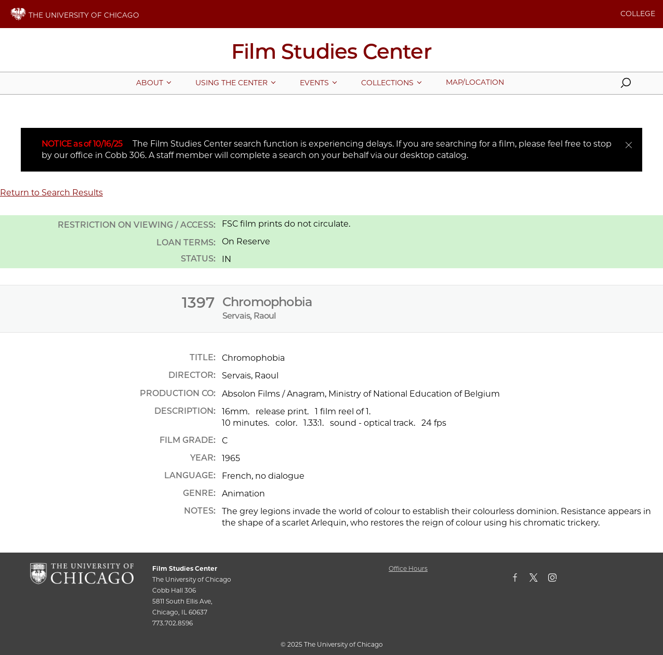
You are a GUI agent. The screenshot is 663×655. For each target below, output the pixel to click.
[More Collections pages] (387, 82)
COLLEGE (637, 13)
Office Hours (408, 568)
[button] (625, 85)
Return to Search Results (51, 193)
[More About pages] (149, 82)
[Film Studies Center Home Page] (331, 55)
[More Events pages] (314, 82)
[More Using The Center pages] (231, 82)
